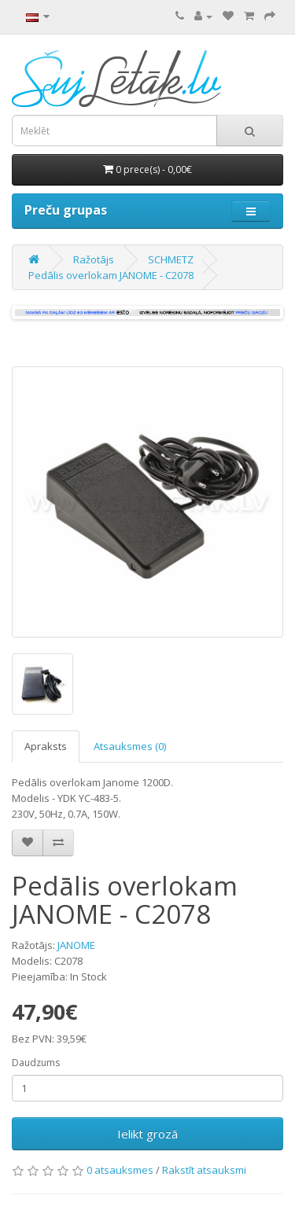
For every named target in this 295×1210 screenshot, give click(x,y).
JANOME (76, 945)
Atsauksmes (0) (130, 746)
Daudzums (36, 1062)
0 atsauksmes (120, 1170)
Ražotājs (93, 259)
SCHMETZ (171, 259)
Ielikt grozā (147, 1134)
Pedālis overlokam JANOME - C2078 (111, 275)
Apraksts (45, 746)
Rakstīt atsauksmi (204, 1170)
